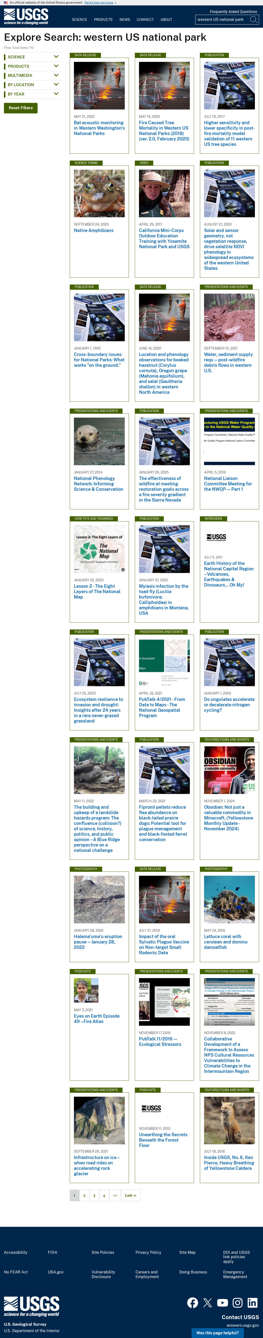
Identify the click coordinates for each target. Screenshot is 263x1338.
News (125, 20)
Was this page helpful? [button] (217, 1333)
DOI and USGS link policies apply (236, 1257)
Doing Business (193, 1272)
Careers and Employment (147, 1274)
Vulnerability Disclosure (103, 1274)
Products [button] (18, 66)
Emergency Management (235, 1274)
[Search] (254, 20)
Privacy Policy (148, 1252)
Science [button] (16, 57)
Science (79, 20)
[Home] (26, 23)
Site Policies (103, 1252)
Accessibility (16, 1252)
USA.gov (56, 1272)
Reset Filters (21, 108)
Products (103, 20)
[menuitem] (80, 16)
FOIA (52, 1252)
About (166, 20)
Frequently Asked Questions (233, 11)
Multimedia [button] (20, 75)
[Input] (227, 20)
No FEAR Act (16, 1272)
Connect (145, 20)
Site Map (187, 1252)
